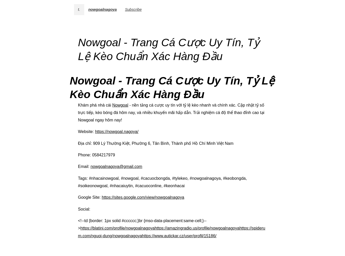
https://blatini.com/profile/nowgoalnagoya (117, 228)
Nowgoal (120, 105)
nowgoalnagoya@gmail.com (116, 166)
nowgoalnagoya (102, 9)
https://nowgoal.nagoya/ (116, 131)
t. (79, 9)
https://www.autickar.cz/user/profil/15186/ (179, 236)
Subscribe (133, 9)
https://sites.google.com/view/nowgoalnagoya (143, 197)
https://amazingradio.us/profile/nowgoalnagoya (197, 228)
